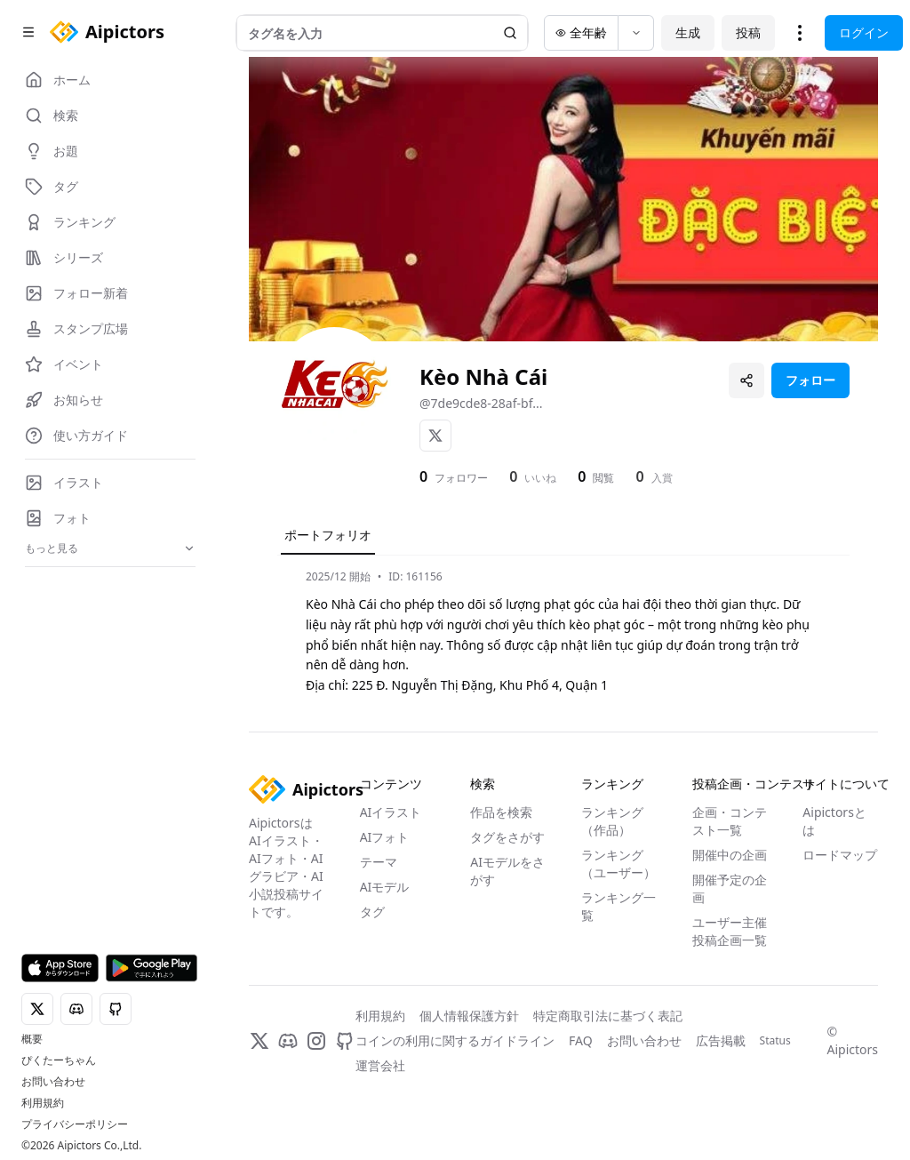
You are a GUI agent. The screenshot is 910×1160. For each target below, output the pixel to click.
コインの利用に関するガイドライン (455, 1040)
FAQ (581, 1040)
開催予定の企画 (729, 888)
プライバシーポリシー (74, 1124)
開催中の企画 (729, 854)
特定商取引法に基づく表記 (607, 1015)
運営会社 (380, 1065)
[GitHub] (344, 1041)
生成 (687, 32)
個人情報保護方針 (469, 1015)
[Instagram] (316, 1041)
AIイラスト (391, 812)
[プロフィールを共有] (746, 380)
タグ (372, 911)
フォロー (810, 380)
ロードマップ (839, 854)
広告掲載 (721, 1040)
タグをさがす (507, 836)
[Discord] (288, 1041)
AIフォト (385, 836)
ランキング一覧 (618, 906)
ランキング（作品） (612, 821)
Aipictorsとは (834, 821)
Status (775, 1041)
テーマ (378, 861)
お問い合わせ (53, 1082)
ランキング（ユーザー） (618, 863)
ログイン (864, 32)
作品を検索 (501, 812)
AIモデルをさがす (507, 870)
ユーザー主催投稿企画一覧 (729, 931)
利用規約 (42, 1103)
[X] (435, 436)
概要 (32, 1039)
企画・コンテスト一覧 (729, 821)
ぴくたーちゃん (58, 1060)
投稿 (748, 32)
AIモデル (385, 886)
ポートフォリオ (327, 534)
